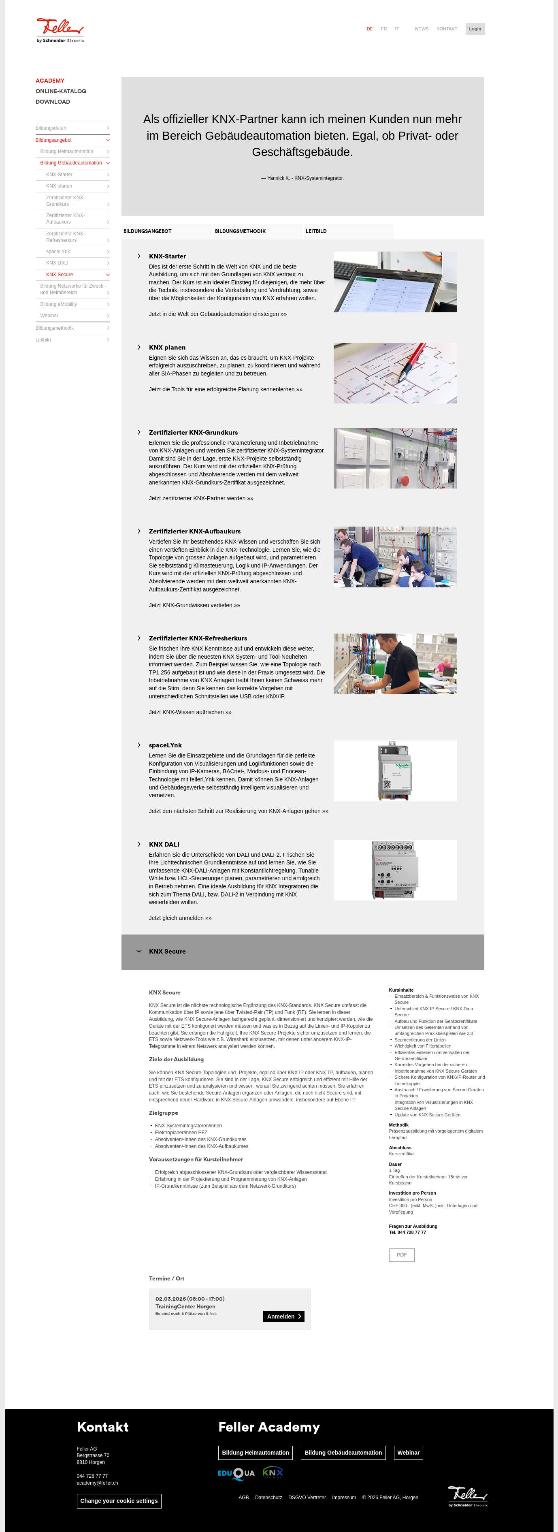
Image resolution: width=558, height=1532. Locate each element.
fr (384, 28)
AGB (244, 1497)
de (370, 28)
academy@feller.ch (98, 1483)
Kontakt (447, 28)
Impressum (344, 1497)
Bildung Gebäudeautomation (343, 1452)
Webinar (409, 1452)
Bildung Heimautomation (255, 1452)
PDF (402, 1255)
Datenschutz (268, 1497)
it (397, 28)
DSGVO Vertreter (307, 1497)
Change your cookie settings (119, 1501)
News (421, 28)
